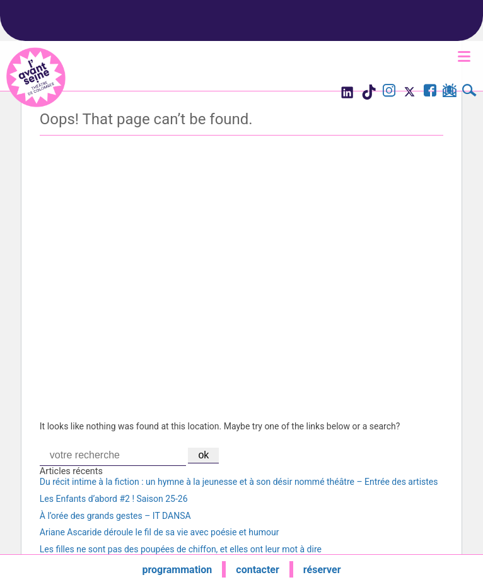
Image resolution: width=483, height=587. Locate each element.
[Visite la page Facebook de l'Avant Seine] (430, 92)
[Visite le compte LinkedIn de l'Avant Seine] (346, 95)
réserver (322, 570)
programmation (177, 570)
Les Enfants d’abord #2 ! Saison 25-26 (114, 499)
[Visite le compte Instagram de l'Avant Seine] (389, 92)
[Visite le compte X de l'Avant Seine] (409, 95)
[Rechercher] (469, 92)
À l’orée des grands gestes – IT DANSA (115, 516)
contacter (257, 570)
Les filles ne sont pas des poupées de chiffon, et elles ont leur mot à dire (181, 549)
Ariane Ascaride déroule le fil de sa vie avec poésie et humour (159, 532)
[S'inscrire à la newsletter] (449, 92)
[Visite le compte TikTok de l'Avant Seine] (368, 95)
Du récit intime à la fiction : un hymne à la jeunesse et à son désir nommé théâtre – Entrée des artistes (239, 482)
